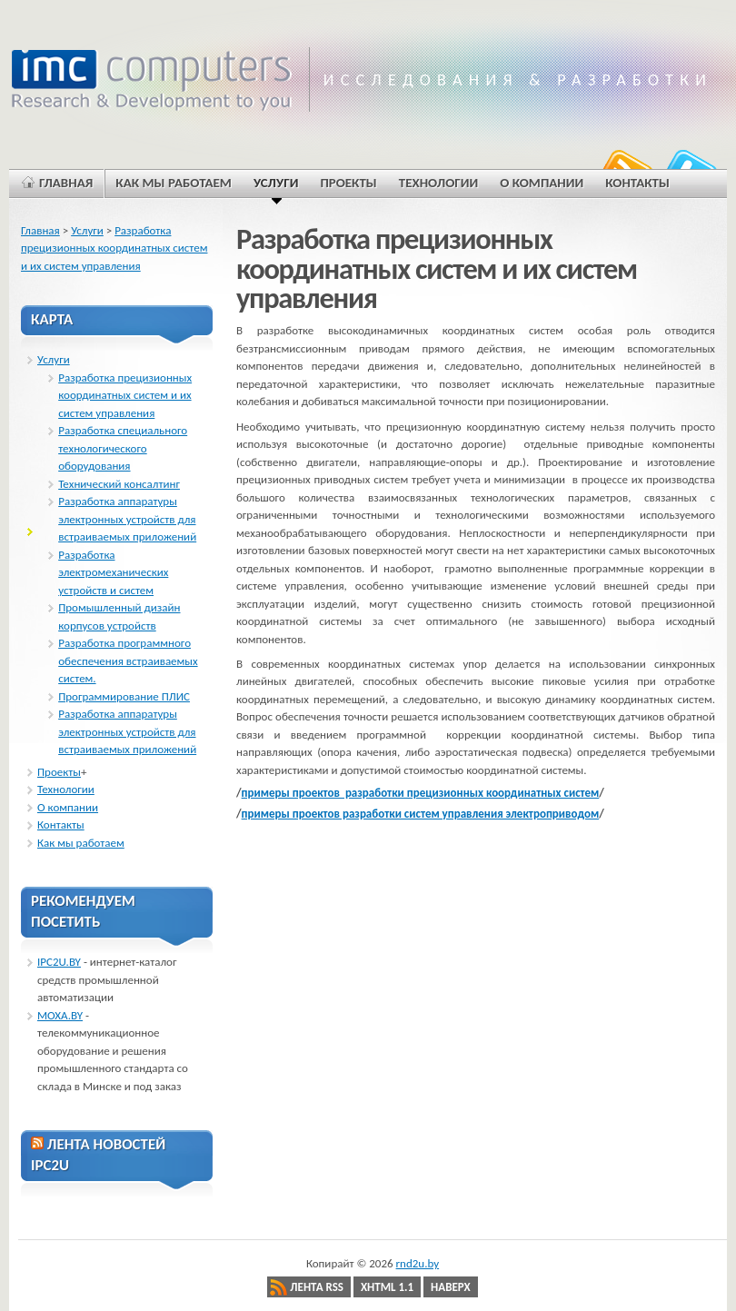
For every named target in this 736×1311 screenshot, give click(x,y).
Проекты (59, 772)
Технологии (65, 789)
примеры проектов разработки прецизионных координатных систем (421, 793)
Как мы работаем (80, 842)
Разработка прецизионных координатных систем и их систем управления (114, 248)
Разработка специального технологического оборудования (122, 447)
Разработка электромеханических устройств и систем (113, 572)
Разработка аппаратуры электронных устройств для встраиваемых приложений (127, 518)
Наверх (451, 1287)
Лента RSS (316, 1287)
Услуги (87, 230)
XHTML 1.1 (387, 1287)
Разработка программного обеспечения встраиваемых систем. (127, 660)
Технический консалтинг (119, 484)
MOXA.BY (60, 1015)
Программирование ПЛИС (124, 696)
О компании (67, 807)
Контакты (61, 824)
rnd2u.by (418, 1263)
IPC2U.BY (59, 961)
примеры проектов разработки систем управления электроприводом (421, 813)
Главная (40, 230)
